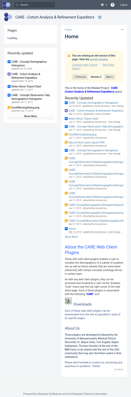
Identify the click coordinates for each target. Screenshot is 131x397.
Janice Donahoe (102, 106)
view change (118, 106)
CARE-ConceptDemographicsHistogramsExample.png (99, 212)
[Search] (34, 5)
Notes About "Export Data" (84, 118)
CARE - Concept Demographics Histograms (93, 102)
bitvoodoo (101, 393)
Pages (68, 29)
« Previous (80, 76)
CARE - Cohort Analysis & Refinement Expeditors (96, 110)
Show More (71, 236)
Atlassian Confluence (49, 393)
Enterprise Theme (81, 393)
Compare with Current (84, 64)
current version (98, 59)
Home (71, 36)
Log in (123, 4)
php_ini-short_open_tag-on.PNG (87, 142)
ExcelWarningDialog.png (82, 134)
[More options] (122, 29)
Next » (109, 76)
